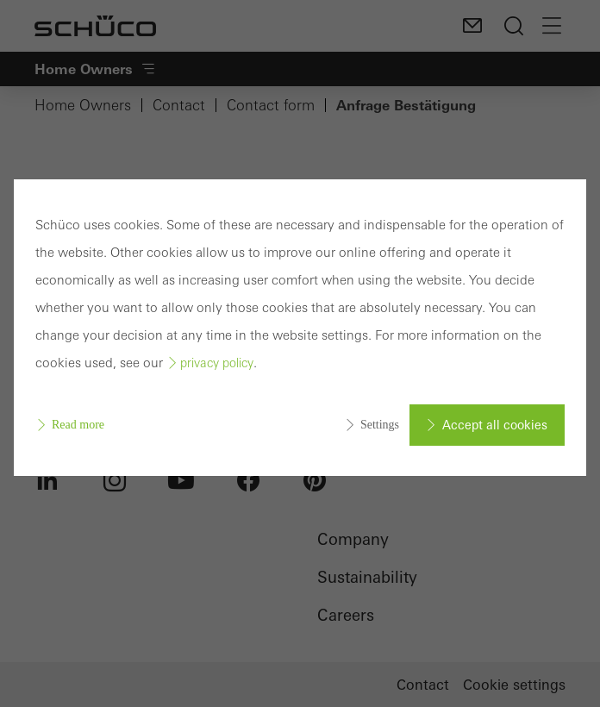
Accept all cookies (494, 425)
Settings (379, 424)
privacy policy (216, 363)
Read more (78, 424)
